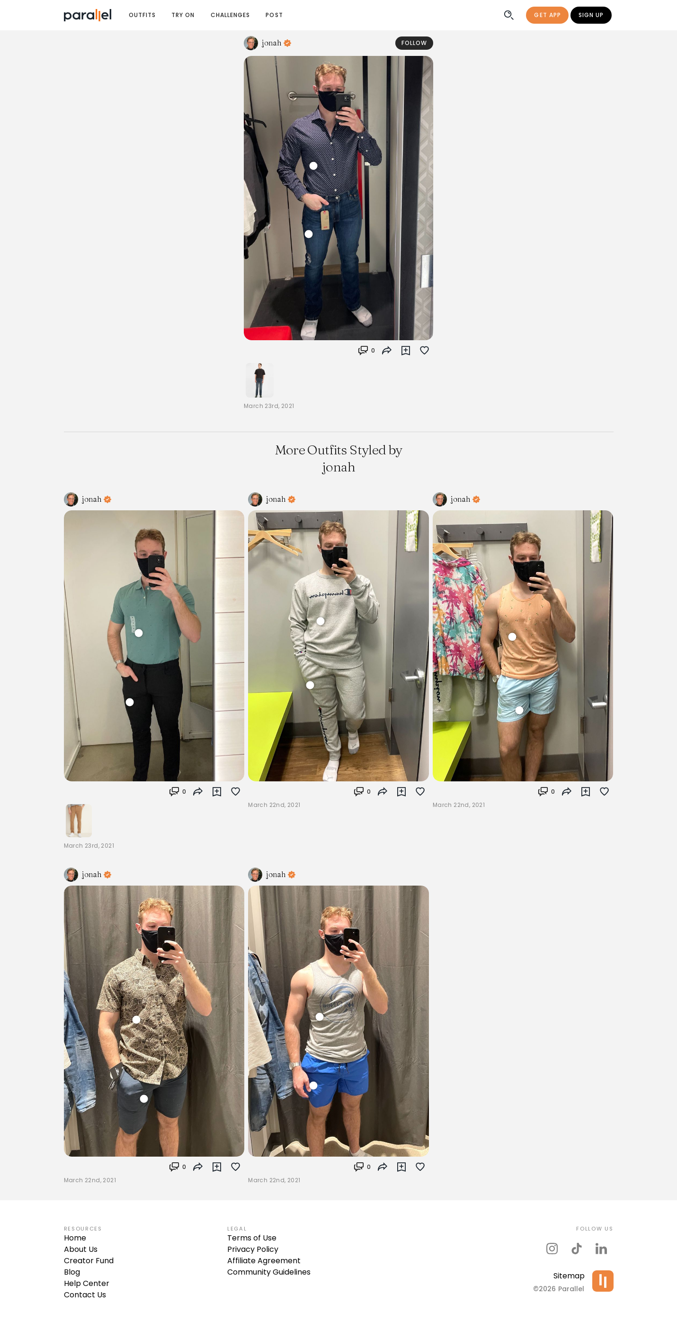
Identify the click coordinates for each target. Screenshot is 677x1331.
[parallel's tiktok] (576, 1248)
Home (75, 1237)
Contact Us (85, 1294)
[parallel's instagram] (552, 1248)
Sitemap (569, 1275)
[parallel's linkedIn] (601, 1248)
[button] (405, 350)
